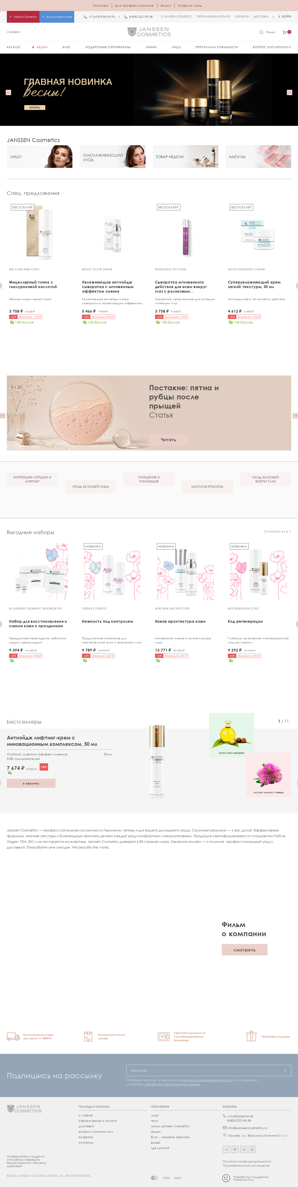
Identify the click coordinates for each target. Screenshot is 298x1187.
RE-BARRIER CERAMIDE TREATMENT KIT (35, 608)
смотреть (245, 948)
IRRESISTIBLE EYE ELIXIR (170, 269)
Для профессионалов (134, 5)
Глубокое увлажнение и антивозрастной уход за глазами (258, 640)
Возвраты (86, 1136)
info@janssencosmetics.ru (247, 1127)
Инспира (101, 5)
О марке (86, 1114)
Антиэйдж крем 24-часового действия (256, 299)
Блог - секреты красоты (170, 1136)
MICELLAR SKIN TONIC (24, 269)
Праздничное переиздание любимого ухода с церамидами (37, 640)
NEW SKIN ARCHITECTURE (172, 608)
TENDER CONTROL (94, 608)
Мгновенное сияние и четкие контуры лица (183, 640)
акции (156, 1130)
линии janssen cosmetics (170, 1125)
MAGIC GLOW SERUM (97, 269)
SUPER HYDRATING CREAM (246, 269)
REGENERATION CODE (243, 608)
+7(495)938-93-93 (102, 16)
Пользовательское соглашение (246, 1165)
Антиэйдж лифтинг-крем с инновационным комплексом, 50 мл (52, 740)
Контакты (86, 1141)
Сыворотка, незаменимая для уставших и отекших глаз (185, 301)
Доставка (86, 1125)
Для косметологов (59, 16)
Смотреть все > (277, 531)
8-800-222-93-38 (141, 16)
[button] (8, 92)
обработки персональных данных (173, 1083)
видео (156, 1141)
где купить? (160, 1147)
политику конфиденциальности (206, 1079)
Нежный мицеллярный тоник (30, 299)
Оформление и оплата (98, 1120)
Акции (165, 5)
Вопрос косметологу (96, 1130)
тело (154, 1120)
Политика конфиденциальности (247, 1160)
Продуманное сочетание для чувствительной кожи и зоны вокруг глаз (111, 640)
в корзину (31, 782)
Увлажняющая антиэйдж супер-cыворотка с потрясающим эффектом (112, 301)
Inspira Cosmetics (25, 16)
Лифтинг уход (190, 5)
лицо (155, 1114)
